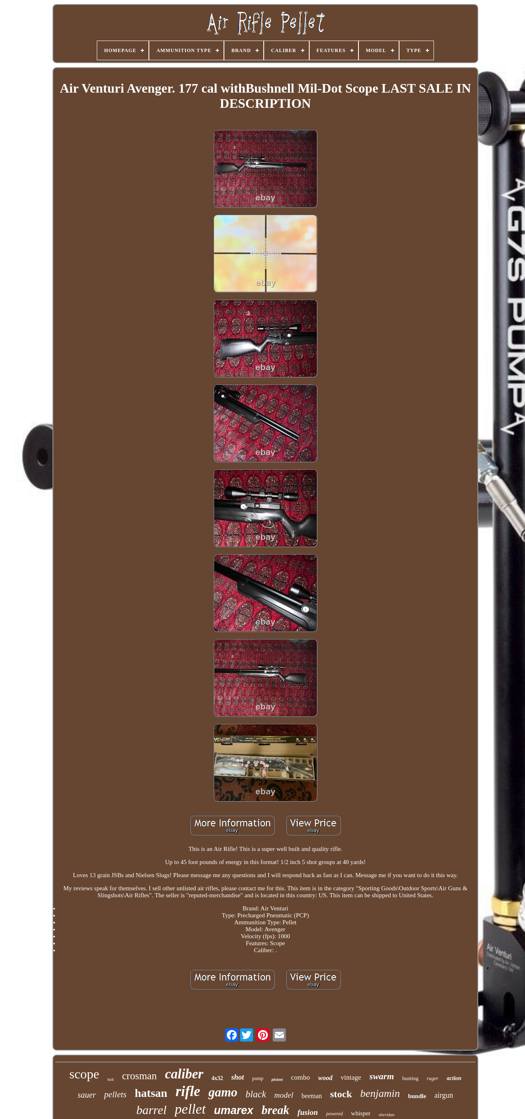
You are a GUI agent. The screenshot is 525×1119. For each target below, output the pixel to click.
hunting (410, 1078)
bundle (417, 1096)
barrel (151, 1110)
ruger (432, 1078)
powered (334, 1114)
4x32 (217, 1078)
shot (237, 1077)
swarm (382, 1076)
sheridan (387, 1114)
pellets (115, 1094)
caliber (184, 1074)
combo (300, 1077)
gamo (222, 1092)
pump (257, 1078)
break (276, 1110)
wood (325, 1077)
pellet (190, 1109)
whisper (361, 1113)
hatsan (151, 1093)
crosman (139, 1075)
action (454, 1078)
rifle (188, 1091)
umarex (233, 1110)
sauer (87, 1094)
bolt (110, 1079)
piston (277, 1079)
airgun (443, 1095)
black (256, 1094)
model (283, 1095)
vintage (351, 1077)
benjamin (380, 1093)
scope (84, 1074)
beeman (311, 1095)
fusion (307, 1112)
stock (341, 1094)
